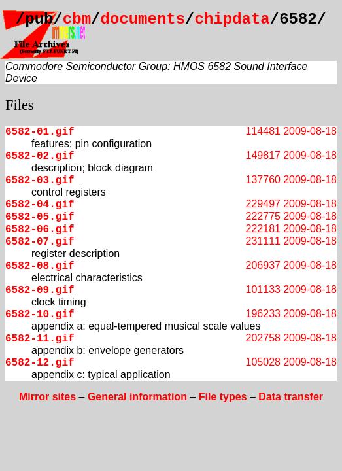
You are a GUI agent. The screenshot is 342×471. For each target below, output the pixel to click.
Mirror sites (47, 396)
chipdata (232, 19)
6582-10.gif (40, 315)
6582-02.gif (40, 156)
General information (137, 396)
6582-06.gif (40, 230)
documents (142, 19)
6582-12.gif (40, 363)
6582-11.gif (40, 339)
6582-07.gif (40, 242)
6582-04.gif (40, 205)
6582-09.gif (40, 290)
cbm (77, 19)
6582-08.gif (40, 266)
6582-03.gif (40, 180)
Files (19, 105)
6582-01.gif (40, 132)
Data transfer (290, 396)
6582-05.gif (40, 217)
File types (223, 396)
